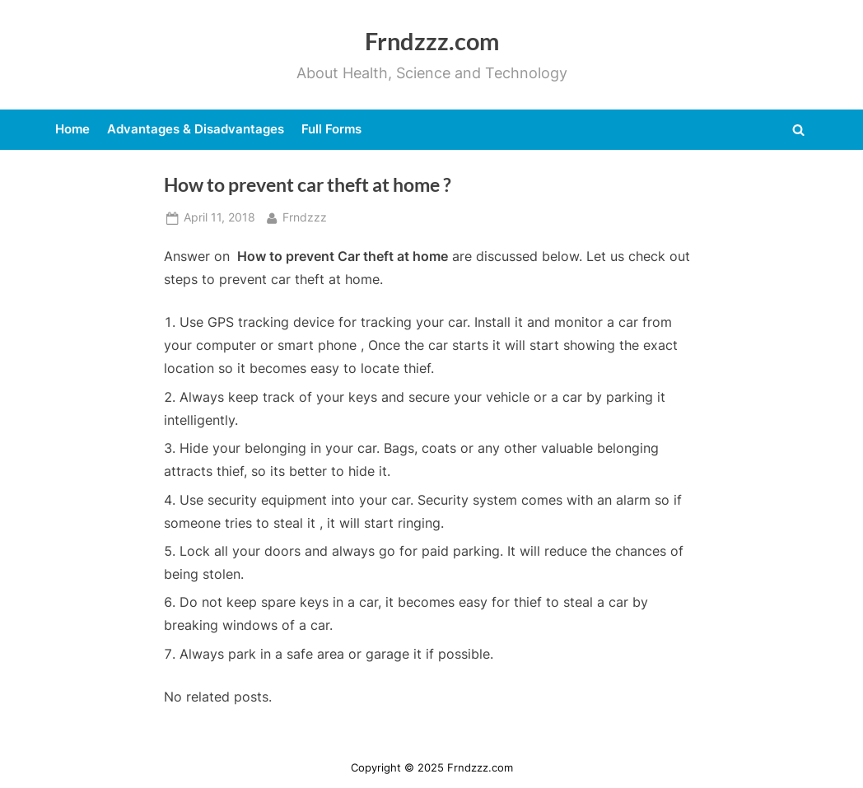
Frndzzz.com (432, 41)
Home (72, 129)
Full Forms (331, 129)
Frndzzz (304, 216)
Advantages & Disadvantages (195, 129)
